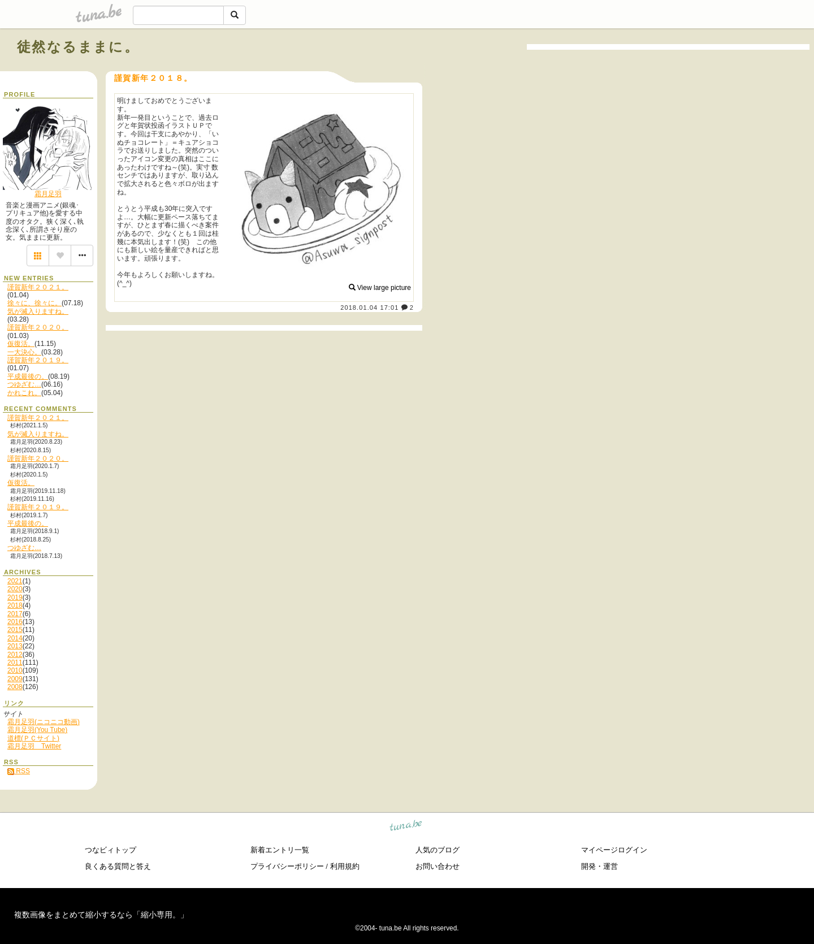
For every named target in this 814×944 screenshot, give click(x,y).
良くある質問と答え (118, 866)
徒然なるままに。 (78, 46)
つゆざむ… (24, 384)
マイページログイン (614, 850)
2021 (15, 581)
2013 (15, 646)
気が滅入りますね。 (37, 311)
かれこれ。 (24, 393)
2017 (15, 614)
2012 (15, 655)
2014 (15, 638)
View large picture (380, 288)
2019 (15, 597)
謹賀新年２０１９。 (37, 360)
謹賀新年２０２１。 (37, 287)
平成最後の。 (27, 376)
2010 (15, 670)
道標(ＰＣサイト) (33, 738)
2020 (15, 589)
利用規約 (345, 866)
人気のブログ (437, 850)
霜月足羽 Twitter (34, 746)
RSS (18, 771)
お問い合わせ (437, 866)
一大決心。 (24, 352)
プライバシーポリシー (287, 866)
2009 (15, 679)
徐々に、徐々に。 (34, 303)
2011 (15, 662)
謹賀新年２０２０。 (37, 327)
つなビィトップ (110, 850)
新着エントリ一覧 (279, 850)
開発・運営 (599, 866)
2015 (15, 630)
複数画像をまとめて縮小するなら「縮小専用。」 (101, 914)
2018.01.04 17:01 (369, 307)
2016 (15, 622)
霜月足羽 (48, 194)
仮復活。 (20, 344)
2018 (15, 605)
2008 (15, 687)
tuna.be (406, 827)
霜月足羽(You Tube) (37, 730)
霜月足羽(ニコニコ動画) (43, 722)
